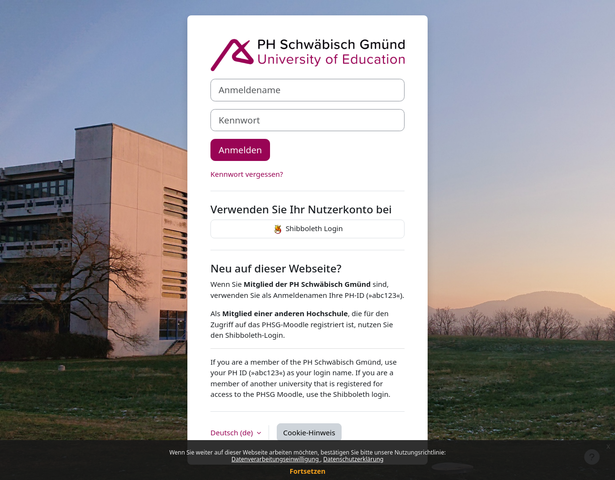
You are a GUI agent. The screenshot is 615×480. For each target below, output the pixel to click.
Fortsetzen (308, 471)
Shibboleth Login (307, 229)
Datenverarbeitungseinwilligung (276, 459)
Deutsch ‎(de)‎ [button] (232, 432)
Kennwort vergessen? (246, 174)
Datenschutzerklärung (353, 459)
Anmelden (240, 150)
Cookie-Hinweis (309, 432)
